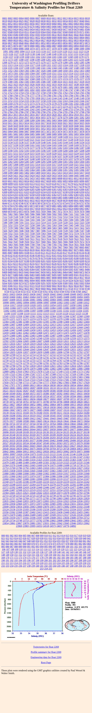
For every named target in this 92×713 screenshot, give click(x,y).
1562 (87, 76)
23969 (19, 526)
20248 (12, 437)
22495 (86, 487)
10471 (46, 297)
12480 (12, 335)
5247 (26, 159)
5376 (87, 167)
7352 (81, 225)
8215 (26, 264)
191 (7, 560)
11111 (33, 313)
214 (16, 563)
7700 (32, 244)
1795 (32, 98)
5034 (43, 126)
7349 (76, 225)
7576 (81, 233)
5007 (76, 120)
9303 (81, 283)
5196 (43, 150)
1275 (37, 62)
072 (42, 544)
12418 (80, 324)
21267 (12, 457)
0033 (59, 21)
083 (84, 544)
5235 (48, 156)
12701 (73, 352)
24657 (59, 526)
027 (29, 538)
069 (29, 544)
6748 (32, 203)
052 (46, 541)
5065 (15, 131)
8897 (48, 277)
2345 (48, 109)
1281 (70, 62)
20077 (73, 429)
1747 (70, 90)
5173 (10, 148)
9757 (28, 291)
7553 (15, 233)
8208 (76, 261)
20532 (19, 443)
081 (76, 544)
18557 (53, 396)
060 (80, 541)
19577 (12, 421)
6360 (43, 195)
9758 (34, 291)
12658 (33, 352)
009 (42, 535)
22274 (46, 484)
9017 (81, 277)
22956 (6, 504)
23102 (80, 506)
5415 (70, 173)
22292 (73, 484)
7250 (87, 222)
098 (59, 546)
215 (20, 563)
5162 (37, 145)
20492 (66, 440)
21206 (79, 454)
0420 (81, 26)
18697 (59, 399)
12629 (12, 346)
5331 (43, 167)
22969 (19, 504)
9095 (37, 280)
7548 (87, 230)
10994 (26, 302)
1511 (54, 73)
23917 (39, 523)
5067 (26, 131)
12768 (66, 360)
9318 (37, 286)
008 (37, 535)
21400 (26, 460)
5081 (10, 134)
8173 (15, 258)
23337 (80, 509)
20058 (53, 429)
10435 (26, 294)
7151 (54, 217)
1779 (43, 95)
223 (54, 563)
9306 (10, 286)
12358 (19, 316)
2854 (70, 115)
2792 (54, 112)
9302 (76, 283)
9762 (51, 291)
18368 (26, 393)
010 (46, 535)
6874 (37, 206)
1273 (26, 62)
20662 (26, 448)
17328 (73, 374)
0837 (10, 43)
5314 (37, 164)
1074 (32, 48)
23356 (6, 512)
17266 (26, 374)
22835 (6, 501)
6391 (81, 195)
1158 (16, 57)
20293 (53, 437)
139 (54, 552)
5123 (43, 139)
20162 (26, 435)
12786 (80, 363)
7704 (37, 244)
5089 (54, 134)
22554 (59, 490)
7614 (48, 239)
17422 (46, 377)
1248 (86, 59)
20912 (26, 451)
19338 (46, 415)
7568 (59, 233)
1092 (11, 51)
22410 (26, 487)
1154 (81, 54)
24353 (39, 526)
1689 (21, 90)
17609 (80, 379)
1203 (59, 59)
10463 (26, 297)
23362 (12, 512)
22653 (46, 493)
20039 (12, 429)
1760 (54, 93)
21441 (59, 460)
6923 (65, 208)
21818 (66, 468)
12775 (12, 363)
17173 (80, 371)
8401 (81, 269)
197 (33, 560)
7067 (54, 211)
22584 (6, 493)
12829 (19, 368)
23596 (33, 517)
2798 (81, 112)
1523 (32, 76)
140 (59, 552)
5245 (15, 159)
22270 (39, 484)
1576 (76, 79)
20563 (59, 443)
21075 (33, 454)
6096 (81, 181)
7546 (76, 230)
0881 (37, 46)
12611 (66, 341)
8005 (81, 247)
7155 (76, 217)
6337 (59, 192)
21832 (86, 468)
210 (89, 560)
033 (54, 538)
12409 (26, 324)
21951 (6, 476)
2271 (48, 106)
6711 (10, 203)
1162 (38, 57)
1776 (26, 95)
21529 (73, 462)
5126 (59, 139)
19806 (59, 424)
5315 (43, 164)
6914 (15, 208)
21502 (53, 462)
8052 (48, 250)
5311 (32, 164)
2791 (48, 112)
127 (3, 552)
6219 (87, 184)
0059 (48, 24)
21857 (46, 471)
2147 (70, 98)
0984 (15, 48)
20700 (46, 448)
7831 (76, 244)
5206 (70, 150)
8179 (43, 258)
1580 (10, 81)
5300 (59, 162)
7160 (15, 219)
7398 (43, 228)
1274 (32, 62)
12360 (26, 316)
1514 (70, 73)
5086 (37, 134)
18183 (86, 388)
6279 (87, 186)
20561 (53, 443)
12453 (53, 330)
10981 (33, 299)
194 (20, 560)
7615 (54, 239)
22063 (12, 479)
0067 (4, 26)
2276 (76, 106)
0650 (26, 37)
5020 (59, 123)
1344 (54, 68)
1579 (4, 81)
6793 (4, 206)
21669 (39, 465)
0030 (43, 21)
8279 (26, 266)
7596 (48, 236)
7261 (43, 225)
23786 (46, 520)
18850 (26, 404)
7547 (81, 230)
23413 (39, 512)
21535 (80, 462)
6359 (37, 195)
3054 (37, 117)
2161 (54, 101)
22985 (53, 504)
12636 (59, 346)
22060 (6, 479)
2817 (37, 115)
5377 (4, 170)
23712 (86, 517)
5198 (54, 150)
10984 (53, 299)
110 (21, 549)
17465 (80, 377)
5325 (10, 167)
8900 (65, 277)
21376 (6, 460)
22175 (12, 482)
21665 (33, 465)
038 (76, 538)
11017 (13, 305)
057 (67, 541)
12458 (86, 330)
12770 (80, 360)
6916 (26, 208)
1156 (5, 57)
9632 (70, 286)
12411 (39, 324)
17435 (66, 377)
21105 (40, 454)
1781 (54, 95)
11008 (80, 302)
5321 (76, 164)
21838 (12, 471)
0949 (81, 46)
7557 (26, 233)
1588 (54, 81)
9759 (40, 291)
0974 (4, 48)
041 (89, 538)
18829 (19, 404)
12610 (59, 341)
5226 (87, 153)
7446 (21, 230)
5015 (32, 123)
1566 (21, 79)
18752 (12, 402)
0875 (10, 46)
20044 (32, 429)
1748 (76, 90)
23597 (39, 517)
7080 (87, 211)
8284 (37, 266)
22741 (59, 495)
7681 (4, 244)
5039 (70, 126)
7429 (10, 230)
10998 (53, 302)
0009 (43, 18)
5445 (76, 175)
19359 (73, 415)
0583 (10, 35)
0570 (76, 32)
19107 (59, 410)
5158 (15, 145)
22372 (6, 487)
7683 (10, 244)
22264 (33, 484)
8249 (81, 264)
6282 (15, 189)
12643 (19, 349)
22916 (59, 501)
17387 (26, 377)
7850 (15, 247)
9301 (70, 283)
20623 (66, 446)
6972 (15, 211)
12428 (39, 327)
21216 (86, 454)
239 (33, 566)
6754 (65, 203)
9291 (43, 283)
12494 (66, 335)
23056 (26, 506)
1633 (54, 84)
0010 (48, 18)
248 (72, 566)
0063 (70, 24)
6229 (48, 186)
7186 (81, 219)
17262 (19, 374)
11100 (53, 311)
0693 (76, 37)
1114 (32, 51)
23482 (19, 515)
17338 (80, 374)
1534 (59, 76)
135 (37, 552)
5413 (59, 173)
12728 (86, 355)
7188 (4, 222)
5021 (65, 123)
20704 (53, 448)
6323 (26, 192)
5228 (10, 156)
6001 (43, 178)
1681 (65, 87)
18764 (33, 402)
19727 (26, 424)
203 (59, 560)
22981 (46, 504)
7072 (59, 211)
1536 (70, 76)
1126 (10, 54)
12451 (39, 330)
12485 (46, 335)
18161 (73, 388)
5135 (15, 142)
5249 (37, 159)
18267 (26, 391)
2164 (70, 101)
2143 (48, 98)
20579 (80, 443)
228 (76, 563)
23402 (33, 512)
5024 (76, 123)
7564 (48, 233)
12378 (53, 319)
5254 (59, 159)
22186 (26, 482)
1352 (10, 70)
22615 (19, 493)
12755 (33, 360)
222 (50, 563)
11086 (66, 308)
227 (71, 563)
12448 (19, 330)
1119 (59, 51)
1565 (15, 79)
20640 (6, 448)
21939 (80, 473)
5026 (87, 123)
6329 (37, 192)
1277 (48, 62)
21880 (6, 473)
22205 (39, 482)
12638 (73, 346)
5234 (43, 156)
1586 (43, 81)
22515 (26, 490)
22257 (26, 484)
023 (12, 538)
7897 (32, 247)
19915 (26, 426)
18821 (86, 402)
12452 (46, 330)
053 (50, 541)
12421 (12, 327)
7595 (43, 236)
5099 (10, 137)
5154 (81, 142)
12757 (39, 360)
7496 (43, 230)
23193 (39, 509)
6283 (21, 189)
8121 (43, 253)
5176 (26, 148)
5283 (15, 162)
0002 (10, 18)
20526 (86, 440)
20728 (66, 448)
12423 (19, 327)
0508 (10, 32)
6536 (76, 197)
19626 (59, 421)
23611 (59, 517)
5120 (26, 139)
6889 (4, 208)
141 (63, 552)
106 (4, 549)
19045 (59, 407)
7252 (10, 225)
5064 (10, 131)
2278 (87, 106)
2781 (81, 109)
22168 (6, 482)
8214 (21, 264)
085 (3, 546)
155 (33, 555)
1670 (15, 87)
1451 (70, 70)
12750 (6, 360)
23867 (19, 523)
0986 (21, 48)
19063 (80, 407)
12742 (53, 357)
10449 (73, 294)
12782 (53, 363)
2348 (65, 109)
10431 (6, 294)
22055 (86, 476)
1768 (10, 95)
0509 (15, 32)
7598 (59, 236)
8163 (65, 255)
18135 (66, 388)
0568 (65, 32)
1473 (10, 73)
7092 (54, 214)
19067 (12, 410)
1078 (54, 48)
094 (42, 546)
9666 (54, 288)
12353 (12, 316)
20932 (53, 451)
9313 (26, 286)
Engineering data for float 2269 (46, 657)
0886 (48, 46)
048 (29, 541)
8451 (48, 272)
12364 (53, 316)
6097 (87, 181)
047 (24, 541)
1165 (54, 57)
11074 (26, 308)
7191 (21, 222)
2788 (32, 112)
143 (72, 552)
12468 (39, 333)
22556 (73, 490)
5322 (81, 164)
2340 (21, 109)
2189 (10, 106)
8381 (15, 269)
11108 (20, 313)
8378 (4, 269)
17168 (73, 371)
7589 (26, 236)
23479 (12, 515)
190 (3, 560)
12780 (39, 363)
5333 (54, 167)
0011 (54, 18)
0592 (32, 35)
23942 (59, 523)
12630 (19, 346)
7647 (15, 242)
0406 (54, 26)
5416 (76, 173)
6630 (21, 200)
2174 (37, 104)
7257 (26, 225)
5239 (70, 156)
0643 (81, 35)
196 (29, 560)
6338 (65, 192)
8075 (76, 250)
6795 (15, 206)
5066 (21, 131)
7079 (81, 211)
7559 (37, 233)
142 (67, 552)
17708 (19, 382)
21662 (26, 465)
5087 (43, 134)
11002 (60, 302)
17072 (33, 371)
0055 (26, 24)
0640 (65, 35)
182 (59, 557)
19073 (26, 410)
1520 (15, 76)
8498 (65, 275)
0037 (76, 21)
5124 (48, 139)
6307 (87, 189)
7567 (54, 233)
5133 (4, 142)
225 (63, 563)
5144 (65, 142)
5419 (4, 175)
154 (29, 555)
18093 (26, 388)
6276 (70, 186)
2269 (37, 106)
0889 (65, 46)
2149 (81, 98)
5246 (21, 159)
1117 (48, 51)
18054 (73, 385)
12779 (33, 363)
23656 (66, 517)
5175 (21, 148)
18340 (6, 393)
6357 (26, 195)
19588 (19, 421)
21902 (46, 473)
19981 (59, 426)
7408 (65, 228)
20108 (19, 432)
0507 (4, 32)
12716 (39, 355)
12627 (86, 344)
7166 (37, 219)
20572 (66, 443)
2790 (43, 112)
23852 (86, 520)
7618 (59, 239)
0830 (59, 40)
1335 (10, 68)
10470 (39, 297)
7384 (26, 228)
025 (20, 538)
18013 (33, 385)
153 (24, 555)
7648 (21, 242)
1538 (81, 76)
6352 (87, 192)
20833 (86, 448)
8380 (10, 269)
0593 (37, 35)
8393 (59, 269)
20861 (12, 451)
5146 (76, 142)
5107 (54, 137)
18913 (73, 404)
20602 (26, 446)
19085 (39, 410)
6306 (81, 189)
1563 (4, 79)
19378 (86, 415)
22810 (73, 498)
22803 (59, 498)
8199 (32, 261)
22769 (26, 498)
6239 (54, 186)
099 (63, 546)
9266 (15, 283)
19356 (66, 415)
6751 (48, 203)
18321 (73, 391)
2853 (65, 115)
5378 (10, 170)
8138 (87, 253)
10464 (33, 297)
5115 (4, 139)
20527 (6, 443)
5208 (81, 150)
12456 (73, 330)
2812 (10, 115)
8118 (37, 253)
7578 (87, 233)
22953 (86, 501)
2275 (70, 106)
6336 (54, 192)
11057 (66, 305)
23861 (12, 523)
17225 (12, 374)
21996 (59, 476)
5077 (76, 131)
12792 (26, 366)
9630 (59, 286)
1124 (86, 51)
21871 (66, 471)
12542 (19, 338)
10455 (80, 294)
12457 (80, 330)
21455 (66, 460)
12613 (80, 341)
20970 (73, 451)
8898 (54, 277)
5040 (76, 126)
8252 (87, 264)
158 (46, 555)
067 (20, 544)
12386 (19, 322)
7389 (32, 228)
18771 (39, 402)
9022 (4, 280)
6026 (37, 181)
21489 (26, 462)
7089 (43, 214)
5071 (43, 131)
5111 (71, 137)
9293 (48, 283)
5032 (32, 126)
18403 (66, 393)
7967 (59, 247)
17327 (66, 374)
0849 (32, 43)
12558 (66, 338)
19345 (53, 415)
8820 (26, 277)
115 (41, 549)
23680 (73, 517)
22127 (66, 479)
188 (84, 557)
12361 (33, 316)
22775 (39, 498)
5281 (4, 162)
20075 (66, 429)
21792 (26, 468)
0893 (70, 46)
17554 (59, 379)
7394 (37, 228)
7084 (21, 214)
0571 (81, 32)
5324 (4, 167)
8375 (87, 266)
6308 (4, 192)
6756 (76, 203)
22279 (59, 484)
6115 (37, 184)
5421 (15, 175)
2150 (87, 98)
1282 (76, 62)
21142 (66, 454)
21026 (19, 454)
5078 (81, 131)
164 (72, 555)
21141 (59, 454)
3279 (65, 117)
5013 (21, 123)
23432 (53, 512)
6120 (54, 184)
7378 (10, 228)
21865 (59, 471)
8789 (10, 277)
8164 (70, 255)
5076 (70, 131)
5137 (26, 142)
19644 (73, 421)
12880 (39, 368)
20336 (80, 437)
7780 (48, 244)
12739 (39, 357)
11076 (33, 308)
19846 (80, 424)
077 (63, 544)
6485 (59, 197)
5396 (81, 170)
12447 (12, 330)
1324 (65, 65)
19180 (39, 413)
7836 (81, 244)
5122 (37, 139)
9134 (65, 280)
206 (72, 560)
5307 (10, 164)
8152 (48, 255)
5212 (15, 153)
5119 (21, 139)
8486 (43, 275)
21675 (53, 465)
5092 (70, 134)
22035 (73, 476)
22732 (46, 495)
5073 (54, 131)
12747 (73, 357)
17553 (53, 379)
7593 (32, 236)
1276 (43, 62)
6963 (81, 208)
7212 (32, 222)
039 (80, 538)
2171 (21, 104)
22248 (12, 484)
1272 (21, 62)
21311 (66, 457)
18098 (39, 388)
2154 (21, 101)
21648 (19, 465)
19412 (33, 418)
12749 (86, 357)
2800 (4, 115)
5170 (81, 145)
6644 (4, 203)
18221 (6, 391)
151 (16, 555)
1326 (70, 65)
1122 (75, 51)
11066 (13, 308)
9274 (21, 283)
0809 (10, 40)
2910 (76, 115)
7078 (76, 211)
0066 (87, 24)
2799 (87, 112)
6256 (59, 186)
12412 (46, 324)
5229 (15, 156)
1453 (81, 70)
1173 (10, 59)
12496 (73, 335)
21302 (59, 457)
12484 (39, 335)
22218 (59, 482)
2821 (59, 115)
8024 (21, 250)
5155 (87, 142)
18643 (19, 399)
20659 (19, 448)
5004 (59, 120)
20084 (80, 429)
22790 (53, 498)
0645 (4, 37)
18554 (46, 396)
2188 (4, 106)
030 (42, 538)
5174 (15, 148)
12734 (26, 357)
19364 (80, 415)
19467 (66, 418)
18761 (26, 402)
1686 (4, 90)
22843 (12, 501)
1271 (15, 62)
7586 (15, 236)
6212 (76, 184)
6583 (4, 200)
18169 (80, 388)
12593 (12, 341)
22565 (80, 490)
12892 (12, 371)
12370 (6, 319)
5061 (81, 128)
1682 (70, 87)
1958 (37, 98)
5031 (26, 126)
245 (59, 566)
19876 (12, 426)
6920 (48, 208)
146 (84, 552)
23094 (73, 506)
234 (12, 566)
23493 (39, 515)
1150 (59, 54)
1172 (5, 59)
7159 (10, 219)
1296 (87, 62)
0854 (54, 43)
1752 (10, 93)
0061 (59, 24)
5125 (54, 139)
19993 (66, 426)
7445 (15, 230)
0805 (87, 37)
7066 (48, 211)
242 (46, 566)
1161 (32, 57)
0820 (15, 40)
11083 (46, 308)
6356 (21, 195)
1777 (32, 95)
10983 (46, 299)
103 (80, 546)
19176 (33, 413)
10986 (66, 299)
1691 (26, 90)
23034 (80, 504)
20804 (73, 448)
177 (37, 557)
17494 (19, 379)
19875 (6, 426)
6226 (32, 186)
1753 (15, 93)
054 (54, 541)
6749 (37, 203)
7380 (15, 228)
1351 (4, 70)
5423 (26, 175)
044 (12, 541)
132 (24, 552)
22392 (12, 487)
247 (67, 566)
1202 (53, 59)
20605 (39, 446)
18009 (26, 385)
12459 (6, 333)
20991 (6, 454)
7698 (21, 244)
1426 (43, 70)
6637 (54, 200)
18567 (59, 396)
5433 (54, 175)
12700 (66, 352)
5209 (87, 150)
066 (16, 544)
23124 (6, 509)
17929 (86, 382)
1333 (87, 65)
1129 (27, 54)
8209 (81, 261)
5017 (43, 123)
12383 (86, 319)
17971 (12, 385)
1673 (32, 87)
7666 (65, 242)
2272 (54, 106)
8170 (4, 258)
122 (71, 549)
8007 (87, 247)
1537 (76, 76)
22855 (26, 501)
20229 (80, 435)
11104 (79, 311)
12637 (66, 346)
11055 (59, 305)
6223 (15, 186)
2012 (43, 98)
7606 (10, 239)
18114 (59, 388)
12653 (86, 349)
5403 (32, 173)
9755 (23, 291)
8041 (37, 250)
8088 (15, 253)
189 (89, 557)
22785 (46, 498)
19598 (26, 421)
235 (16, 566)
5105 (43, 137)
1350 (87, 68)
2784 (10, 112)
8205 (59, 261)
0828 (48, 40)
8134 (81, 253)
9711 (65, 288)
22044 (80, 476)
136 (42, 552)
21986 (53, 476)
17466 (86, 377)
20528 (12, 443)
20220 (66, 435)
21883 (12, 473)
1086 (65, 48)
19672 (80, 421)
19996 (73, 426)
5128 (70, 139)
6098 (4, 184)
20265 (19, 437)
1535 (65, 76)
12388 (26, 322)
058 (72, 541)
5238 (65, 156)
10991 (12, 302)
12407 (12, 324)
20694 (39, 448)
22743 (66, 495)
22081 (33, 479)
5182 (59, 148)
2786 (21, 112)
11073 (19, 308)
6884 (70, 206)
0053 (15, 24)
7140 (32, 217)
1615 (65, 81)
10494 (80, 297)
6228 (43, 186)
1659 (81, 84)
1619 (87, 81)
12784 (66, 363)
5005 (65, 120)
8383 (26, 269)
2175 (43, 104)
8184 (65, 258)
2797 (76, 112)
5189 (4, 150)
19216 (66, 413)
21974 (33, 476)
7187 (87, 219)
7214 (43, 222)
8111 (32, 253)
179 (46, 557)
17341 (86, 374)
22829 (86, 498)
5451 (21, 178)
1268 (4, 62)
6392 (87, 195)
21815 (59, 468)
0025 (21, 21)
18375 (39, 393)
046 (20, 541)
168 (89, 555)
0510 (21, 32)
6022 (15, 181)
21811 (53, 468)
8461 (59, 272)
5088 (48, 134)
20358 (19, 440)
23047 (86, 504)
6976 (26, 211)
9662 (48, 288)
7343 (65, 225)
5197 (48, 150)
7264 (59, 225)
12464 (33, 333)
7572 (70, 233)
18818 (73, 402)
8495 (54, 275)
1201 (48, 59)
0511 (26, 32)
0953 (87, 46)
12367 (73, 316)
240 (37, 566)
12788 (6, 366)
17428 (53, 377)
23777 (33, 520)
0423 (10, 29)
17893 (66, 382)
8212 (10, 264)
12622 (53, 344)
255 (50, 568)
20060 (59, 429)
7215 (48, 222)
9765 (67, 291)
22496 (6, 490)
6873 (32, 206)
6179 (70, 184)
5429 (48, 175)
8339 (59, 266)
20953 (59, 451)
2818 (43, 115)
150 (12, 555)
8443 (26, 272)
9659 (37, 288)
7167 (43, 219)
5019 (54, 123)
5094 (81, 134)
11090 (79, 308)
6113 (32, 184)
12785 (73, 363)
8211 (4, 264)
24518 (46, 526)
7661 (48, 242)
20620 (59, 446)
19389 (6, 418)
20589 (6, 446)
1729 (59, 90)
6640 (70, 200)
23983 (26, 526)
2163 (65, 101)
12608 (46, 341)
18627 (6, 399)
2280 (10, 109)
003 (16, 535)
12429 (46, 327)
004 (20, 535)
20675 (33, 448)
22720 (12, 495)
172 (16, 557)
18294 (39, 391)
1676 (43, 87)
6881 (54, 206)
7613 (43, 239)
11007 (73, 302)
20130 (46, 432)
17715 (26, 382)
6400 (26, 197)
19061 (73, 407)
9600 (48, 286)
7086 (32, 214)
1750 (87, 90)
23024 (66, 504)
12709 (12, 355)
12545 (33, 338)
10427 (85, 291)
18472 (19, 396)
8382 (21, 269)
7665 (59, 242)
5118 (15, 139)
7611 (32, 239)
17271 (39, 374)
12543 (26, 338)
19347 (59, 415)
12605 (26, 341)
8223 (48, 264)
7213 (37, 222)
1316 (26, 65)
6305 (76, 189)
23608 (53, 517)
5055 (54, 128)
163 (67, 555)
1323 (59, 65)
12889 (6, 371)
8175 (26, 258)
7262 (48, 225)
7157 (87, 217)
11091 (86, 308)
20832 (80, 448)
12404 (86, 322)
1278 (54, 62)
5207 (76, 150)
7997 (76, 247)
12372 (19, 319)
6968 (4, 211)
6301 (54, 189)
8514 (4, 277)
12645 (33, 349)
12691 (53, 352)
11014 (6, 305)
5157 (10, 145)
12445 (86, 327)
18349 (12, 393)
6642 (81, 200)
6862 (21, 206)
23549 (86, 515)
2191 (21, 106)
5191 (15, 150)
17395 (33, 377)
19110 (66, 410)
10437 (39, 294)
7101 (70, 214)
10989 (86, 299)
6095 (76, 181)
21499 (39, 462)
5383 (26, 170)
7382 (21, 228)
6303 (65, 189)
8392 (54, 269)
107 (8, 549)
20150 (19, 435)
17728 (33, 382)
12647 (46, 349)
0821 (21, 40)
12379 (59, 319)
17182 (86, 371)
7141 (37, 217)
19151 (19, 413)
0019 (4, 21)
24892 (73, 526)
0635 (59, 35)
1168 (70, 57)
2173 (32, 104)
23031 (73, 504)
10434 (19, 294)
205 (67, 560)
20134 (59, 432)
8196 (15, 261)
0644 (87, 35)
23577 (19, 517)
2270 (43, 106)
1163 (43, 57)
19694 (86, 421)
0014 (70, 18)
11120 (65, 313)
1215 (75, 59)
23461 (86, 512)
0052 (10, 24)
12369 (86, 316)
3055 (43, 117)
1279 (59, 62)
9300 (65, 283)
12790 (12, 366)
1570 (43, 79)
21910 (59, 473)
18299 (46, 391)
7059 (43, 211)
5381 (21, 170)
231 (89, 563)
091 (29, 546)
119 (58, 549)
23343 (86, 509)
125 (84, 549)
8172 (10, 258)
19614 (46, 421)
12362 (39, 316)
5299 (54, 162)
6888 (87, 206)
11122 (72, 313)
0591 (26, 35)
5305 (87, 162)
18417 (73, 393)
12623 (59, 344)
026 (24, 538)
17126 (46, 371)
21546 (86, 462)
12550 (46, 338)
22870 (33, 501)
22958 (12, 504)
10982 (39, 299)
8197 (21, 261)
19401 (19, 418)
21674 (46, 465)
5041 (81, 126)
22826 (80, 498)
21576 (12, 465)
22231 (73, 482)
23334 (73, 509)
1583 (26, 81)
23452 (73, 512)
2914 (10, 117)
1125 (5, 54)
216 (24, 563)
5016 (37, 123)
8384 (32, 269)
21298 (53, 457)
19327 (39, 415)
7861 (26, 247)
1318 (37, 65)
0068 (10, 26)
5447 (87, 175)
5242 (87, 156)
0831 (65, 40)
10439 (46, 294)
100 (67, 546)
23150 (19, 509)
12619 (33, 344)
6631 (26, 200)
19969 (39, 426)
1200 (42, 59)
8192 (87, 258)
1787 (87, 95)
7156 (81, 217)
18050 (66, 385)
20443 (46, 440)
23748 (19, 520)
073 (46, 544)
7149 (43, 217)
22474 (66, 487)
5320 (70, 164)
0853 (48, 43)
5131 (81, 139)
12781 (46, 363)
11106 (7, 313)
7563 (43, 233)
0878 (26, 46)
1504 (32, 73)
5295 (43, 162)
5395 (76, 170)
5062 (87, 128)
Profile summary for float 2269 (46, 652)
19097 (53, 410)
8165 (76, 255)
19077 (33, 410)
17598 (73, 379)
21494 (33, 462)
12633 (39, 346)
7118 (10, 217)
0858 (76, 43)
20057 (46, 429)
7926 (43, 247)
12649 (59, 349)
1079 (59, 48)
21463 (73, 460)
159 (50, 555)
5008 (81, 120)
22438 (33, 487)
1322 (54, 65)
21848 (39, 471)
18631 (12, 399)
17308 (53, 374)
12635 (53, 346)
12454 (59, 330)
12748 (80, 357)
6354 (10, 195)
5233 (37, 156)
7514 (48, 230)
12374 (33, 319)
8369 (70, 266)
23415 (46, 512)
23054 (19, 506)
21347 (80, 457)
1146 (38, 54)
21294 (46, 457)
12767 (59, 360)
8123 (48, 253)
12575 (86, 338)
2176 (48, 104)
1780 (48, 95)
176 (33, 557)
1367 (37, 70)
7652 (32, 242)
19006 (26, 407)
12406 (6, 324)
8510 (81, 275)
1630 (37, 84)
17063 (26, 371)
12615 (6, 344)
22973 (39, 504)
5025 (81, 123)
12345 (6, 316)
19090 (46, 410)
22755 (6, 498)
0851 (37, 43)
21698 (66, 465)
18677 (46, 399)
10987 (73, 299)
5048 (21, 128)
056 (63, 541)
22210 (46, 482)
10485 (59, 297)
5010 (4, 123)
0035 (70, 21)
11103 (72, 311)
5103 (32, 137)
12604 (19, 341)
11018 (19, 305)
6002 (48, 178)
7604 (87, 236)
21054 (26, 454)
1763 (70, 93)
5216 (37, 153)
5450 (15, 178)
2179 (59, 104)
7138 (21, 217)
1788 (4, 98)
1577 (81, 79)
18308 (59, 391)
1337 (21, 68)
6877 (43, 206)
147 (89, 552)
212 (7, 563)
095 (46, 546)
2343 (37, 109)
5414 (65, 173)
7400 (48, 228)
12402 (80, 322)
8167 (87, 255)
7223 (81, 222)
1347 (70, 68)
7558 (32, 233)
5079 (87, 131)
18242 (19, 391)
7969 (65, 247)
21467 (80, 460)
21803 (33, 468)
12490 (59, 335)
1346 (65, 68)
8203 (48, 261)
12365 (59, 316)
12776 (19, 363)
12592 (6, 341)
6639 (65, 200)
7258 (32, 225)
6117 (43, 184)
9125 (59, 280)
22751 (80, 495)
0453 (26, 29)
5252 (54, 159)
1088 (76, 48)
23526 (73, 515)
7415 (76, 228)
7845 (4, 247)
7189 (10, 222)
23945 (66, 523)
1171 (86, 57)
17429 (59, 377)
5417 (81, 173)
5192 (21, 150)
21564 (6, 465)
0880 (32, 46)
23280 (53, 509)
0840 (21, 43)
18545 (39, 396)
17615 (86, 379)
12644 (26, 349)
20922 (39, 451)
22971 (26, 504)
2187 (87, 104)
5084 (26, 134)
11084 (53, 308)
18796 (59, 402)
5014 (26, 123)
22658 (53, 493)
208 (80, 560)
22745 (73, 495)
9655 (26, 288)
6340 (76, 192)
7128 (15, 217)
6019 (87, 178)
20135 (66, 432)
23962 (86, 523)
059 (76, 541)
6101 (15, 184)
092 (33, 546)
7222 (76, 222)
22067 (19, 479)
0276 (32, 26)
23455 (80, 512)
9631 (65, 286)
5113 (81, 137)
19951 (33, 426)
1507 (37, 73)
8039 (32, 250)
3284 (4, 120)
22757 (12, 498)
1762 (65, 93)
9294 (54, 283)
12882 (53, 368)
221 (46, 563)
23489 (33, 515)
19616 (53, 421)
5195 (37, 150)
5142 (54, 142)
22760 (19, 498)
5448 (4, 178)
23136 (12, 509)
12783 (59, 363)
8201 (43, 261)
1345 (59, 68)
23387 (26, 512)
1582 (21, 81)
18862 (46, 404)
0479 (76, 29)
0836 (4, 43)
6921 (54, 208)
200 (46, 560)
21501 (46, 462)
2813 (15, 115)
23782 (39, 520)
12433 (66, 327)
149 (7, 555)
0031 (48, 21)
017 (76, 535)
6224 (21, 186)
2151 (4, 101)
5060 (76, 128)
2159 (48, 101)
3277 (54, 117)
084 (89, 544)
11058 (72, 305)
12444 (80, 327)
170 (7, 557)
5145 (70, 142)
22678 (66, 493)
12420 (6, 327)
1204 (64, 59)
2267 (26, 106)
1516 (81, 73)
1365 (26, 70)
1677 (48, 87)
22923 (66, 501)
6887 (81, 206)
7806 (65, 244)
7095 (59, 214)
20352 (6, 440)
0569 (70, 32)
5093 (76, 134)
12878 (26, 368)
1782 (59, 95)
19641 (66, 421)
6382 (70, 195)
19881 (19, 426)
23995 (33, 526)
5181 (54, 148)
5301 (65, 162)
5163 (43, 145)
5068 (32, 131)
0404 (43, 26)
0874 (4, 46)
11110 (27, 313)
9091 (21, 280)
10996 (39, 302)
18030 (53, 385)
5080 (4, 134)
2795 (65, 112)
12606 (33, 341)
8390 (43, 269)
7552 (10, 233)
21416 (33, 460)
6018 (81, 178)
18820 (80, 402)
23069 (39, 506)
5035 (48, 126)
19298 (12, 415)
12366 (66, 316)
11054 (53, 305)
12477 (80, 333)
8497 (59, 275)
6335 (48, 192)
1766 (87, 93)
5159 (21, 145)
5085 (32, 134)
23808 (59, 520)
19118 (73, 410)
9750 (6, 291)
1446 (48, 70)
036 (67, 538)
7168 (48, 219)
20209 (59, 435)
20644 (12, 448)
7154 (70, 217)
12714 (32, 355)
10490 (73, 297)
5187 (81, 148)
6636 (48, 200)
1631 (43, 84)
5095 (87, 134)
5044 (87, 126)
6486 (65, 197)
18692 (53, 399)
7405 (59, 228)
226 (67, 563)
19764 (53, 424)
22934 (73, 501)
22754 (86, 495)
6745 (15, 203)
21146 (73, 454)
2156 (32, 101)
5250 (43, 159)
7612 (37, 239)
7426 (4, 230)
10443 (59, 294)
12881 (46, 368)
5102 (26, 137)
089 (20, 546)
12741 (46, 357)
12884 (66, 368)
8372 (76, 266)
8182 (54, 258)
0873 (87, 43)
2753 (70, 109)
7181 (54, 219)
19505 (73, 418)
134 (33, 552)
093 (37, 546)
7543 (70, 230)
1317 (32, 65)
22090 (39, 479)
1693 (37, 90)
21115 (46, 454)
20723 (59, 448)
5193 (26, 150)
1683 (76, 87)
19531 (86, 418)
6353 (4, 195)
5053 (48, 128)
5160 (26, 145)
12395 (46, 322)
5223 (70, 153)
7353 (87, 225)
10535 (19, 299)
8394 (65, 269)
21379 (12, 460)
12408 (19, 324)
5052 (43, 128)
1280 (65, 62)
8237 (65, 264)
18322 (80, 391)
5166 (59, 145)
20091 (86, 429)
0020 (10, 21)
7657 (37, 242)
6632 (32, 200)
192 (12, 560)
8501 (76, 275)
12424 (26, 327)
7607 (15, 239)
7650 (26, 242)
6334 (43, 192)
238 (29, 566)
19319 (33, 415)
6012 (76, 178)
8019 (15, 250)
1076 (43, 48)
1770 (21, 95)
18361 (19, 393)
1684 (81, 87)
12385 (12, 322)
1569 (37, 79)
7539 (65, 230)
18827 (12, 404)
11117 (52, 313)
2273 (59, 106)
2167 (87, 101)
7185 (76, 219)
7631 (81, 239)
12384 (6, 322)
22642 (39, 493)
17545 (46, 379)
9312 (21, 286)
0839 (15, 43)
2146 (65, 98)
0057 (37, 24)
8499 (70, 275)
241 (42, 566)
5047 (15, 128)
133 (29, 552)
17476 (12, 379)
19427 (39, 418)
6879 (48, 206)
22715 (6, 495)
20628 (80, 446)
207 (76, 560)
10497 (6, 299)
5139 (37, 142)
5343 (70, 167)
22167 (86, 479)
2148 (76, 98)
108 (12, 549)
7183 (65, 219)
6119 (48, 184)
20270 (26, 437)
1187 (15, 59)
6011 (70, 178)
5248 (32, 159)
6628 (10, 200)
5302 (70, 162)
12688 (46, 352)
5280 (87, 159)
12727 (80, 355)
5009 (87, 120)
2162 (59, 101)
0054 (21, 24)
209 (84, 560)
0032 (54, 21)
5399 (10, 173)
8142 (10, 255)
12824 (73, 366)
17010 (19, 371)
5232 (32, 156)
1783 (65, 95)
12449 (26, 330)
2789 (37, 112)
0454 (32, 29)
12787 (86, 363)
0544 (32, 32)
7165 (32, 219)
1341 (43, 68)
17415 (39, 377)
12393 (39, 322)
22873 (39, 501)
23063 (33, 506)
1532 (54, 76)
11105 (86, 311)
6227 (37, 186)
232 (3, 566)
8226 (54, 264)
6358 (32, 195)
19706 (6, 424)
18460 (6, 396)
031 (46, 538)
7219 (59, 222)
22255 (19, 484)
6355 (15, 195)
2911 (81, 115)
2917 (26, 117)
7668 (70, 242)
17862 (59, 382)
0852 (43, 43)
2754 (76, 109)
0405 (48, 26)
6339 (70, 192)
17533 (33, 379)
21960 (12, 476)
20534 (26, 443)
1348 (76, 68)
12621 (46, 344)
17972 (19, 385)
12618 (26, 344)
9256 (76, 280)
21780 (19, 468)
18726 (80, 399)
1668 (4, 87)
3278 (59, 117)
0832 (70, 40)
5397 (87, 170)
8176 (32, 258)
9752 (12, 291)
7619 (65, 239)
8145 (26, 255)
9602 (54, 286)
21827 (80, 468)
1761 (59, 93)
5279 (81, 159)
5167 (65, 145)
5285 (26, 162)
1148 (48, 54)
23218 (46, 509)
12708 (6, 355)
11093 (13, 311)
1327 (76, 65)
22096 (53, 479)
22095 (46, 479)
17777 (46, 382)
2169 (10, 104)
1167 (65, 57)
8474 (87, 272)
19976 (53, 426)
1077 (48, 48)
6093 (65, 181)
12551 (53, 338)
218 (33, 563)
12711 (19, 355)
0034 (65, 21)
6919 (43, 208)
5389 (54, 170)
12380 (66, 319)
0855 (59, 43)
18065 (86, 385)
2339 (15, 109)
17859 (53, 382)
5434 (59, 175)
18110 (53, 388)
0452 (21, 29)
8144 (21, 255)
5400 (15, 173)
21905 (53, 473)
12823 (66, 366)
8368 (65, 266)
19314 (26, 415)
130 (16, 552)
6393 (4, 197)
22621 (26, 493)
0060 (54, 24)
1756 (32, 93)
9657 (32, 288)
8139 (4, 255)
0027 (26, 21)
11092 (6, 311)
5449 (10, 178)
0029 (37, 21)
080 (72, 544)
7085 (26, 214)
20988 (86, 451)
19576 (6, 421)
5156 (4, 145)
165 (76, 555)
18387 (53, 393)
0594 (43, 35)
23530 (80, 515)
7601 (76, 236)
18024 (46, 385)
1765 (81, 93)
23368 (19, 512)
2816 (32, 115)
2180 (65, 104)
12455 (66, 330)
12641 (6, 349)
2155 (26, 101)
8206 (65, 261)
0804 (81, 37)
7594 (37, 236)
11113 (46, 313)
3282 (81, 117)
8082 (87, 250)
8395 (70, 269)
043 (7, 541)
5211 (10, 153)
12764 (53, 360)
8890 (37, 277)
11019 (26, 305)
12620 (39, 344)
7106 (81, 214)
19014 (33, 407)
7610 (26, 239)
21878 (80, 471)
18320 (66, 391)
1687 (10, 90)
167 (84, 555)
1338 (26, 68)
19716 (12, 424)
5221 (59, 153)
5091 (65, 134)
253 (42, 568)
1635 (65, 84)
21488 (19, 462)
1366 (32, 70)
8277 (21, 266)
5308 (15, 164)
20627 (73, 446)
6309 (10, 192)
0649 (21, 37)
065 (12, 544)
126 (88, 549)
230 (84, 563)
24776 (66, 526)
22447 (53, 487)
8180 (48, 258)
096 (50, 546)
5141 (48, 142)
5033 (37, 126)
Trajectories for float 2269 (46, 647)
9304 (87, 283)
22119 (59, 479)
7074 (65, 211)
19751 (46, 424)
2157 (37, 101)
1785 (76, 95)
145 (80, 552)
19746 (39, 424)
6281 (10, 189)
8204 (54, 261)
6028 (48, 181)
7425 (87, 228)
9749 (87, 288)
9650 (15, 288)
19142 (12, 413)
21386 (19, 460)
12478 (86, 333)
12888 (86, 368)
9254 (70, 280)
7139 (26, 217)
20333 (73, 437)
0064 (76, 24)
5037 (59, 126)
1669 (10, 87)
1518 (4, 76)
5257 (70, 159)
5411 (48, 173)
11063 (86, 305)
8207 (70, 261)
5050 (32, 128)
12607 (39, 341)
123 (75, 549)
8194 (10, 261)
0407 (59, 26)
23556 (6, 517)
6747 (26, 203)
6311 (21, 192)
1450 (65, 70)
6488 (70, 197)
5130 (76, 139)
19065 (86, 407)
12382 (80, 319)
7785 (54, 244)
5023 (70, 123)
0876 (15, 46)
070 (33, 544)
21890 (26, 473)
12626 (80, 344)
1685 (87, 87)
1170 (81, 57)
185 (72, 557)
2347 (59, 109)
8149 (37, 255)
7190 (15, 222)
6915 (21, 208)
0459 (59, 29)
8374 (81, 266)
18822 (6, 404)
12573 (80, 338)
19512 (80, 418)
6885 (76, 206)
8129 (70, 253)
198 (37, 560)
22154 (80, 479)
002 (12, 535)
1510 (48, 73)
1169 (75, 57)
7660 (43, 242)
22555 (66, 490)
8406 (87, 269)
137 (46, 552)
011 (50, 535)
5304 (81, 162)
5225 (81, 153)
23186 (33, 509)
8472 (81, 272)
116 (46, 549)
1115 (38, 51)
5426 (43, 175)
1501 (15, 73)
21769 (12, 468)
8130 (76, 253)
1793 (26, 98)
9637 (81, 286)
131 (20, 552)
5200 (65, 150)
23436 (59, 512)
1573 (59, 79)
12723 (59, 355)
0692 (70, 37)
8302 (48, 266)
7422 (81, 228)
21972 (26, 476)
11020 (33, 305)
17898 (73, 382)
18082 (19, 388)
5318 (59, 164)
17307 (46, 374)
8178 (37, 258)
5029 (15, 126)
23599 (46, 517)
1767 (4, 95)
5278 (76, 159)
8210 (87, 261)
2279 (4, 109)
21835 (6, 471)
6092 (59, 181)
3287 (21, 120)
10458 (6, 297)
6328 (32, 192)
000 (3, 535)
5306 (4, 164)
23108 (86, 506)
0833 (76, 40)
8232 (59, 264)
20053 (39, 429)
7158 (4, 219)
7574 (76, 233)
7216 (54, 222)
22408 (19, 487)
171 (12, 557)
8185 (70, 258)
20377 (33, 440)
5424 (32, 175)
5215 (32, 153)
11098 (40, 311)
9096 (43, 280)
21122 (53, 454)
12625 (73, 344)
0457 (48, 29)
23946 (73, 523)
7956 (54, 247)
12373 (26, 319)
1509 (43, 73)
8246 (76, 264)
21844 (26, 471)
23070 (46, 506)
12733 (19, 357)
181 (54, 557)
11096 (26, 311)
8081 (81, 250)
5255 (65, 159)
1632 (48, 84)
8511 (87, 275)
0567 (59, 32)
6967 (87, 208)
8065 (59, 250)
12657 (26, 352)
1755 (26, 93)
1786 (81, 95)
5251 (48, 159)
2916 (21, 117)
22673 (59, 493)
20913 (33, 451)
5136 (21, 142)
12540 (6, 338)
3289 (32, 120)
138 (50, 552)
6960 (76, 208)
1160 (27, 57)
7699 (26, 244)
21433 (46, 460)
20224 (73, 435)
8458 (54, 272)
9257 (81, 280)
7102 (76, 214)
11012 (86, 302)
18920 (80, 404)
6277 (76, 186)
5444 (70, 175)
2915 (15, 117)
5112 (76, 137)
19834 (66, 424)
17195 (6, 374)
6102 (21, 184)
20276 (39, 437)
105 (89, 546)
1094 (22, 51)
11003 (66, 302)
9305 (4, 286)
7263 (54, 225)
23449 (66, 512)
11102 (66, 311)
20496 (73, 440)
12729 (6, 357)
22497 (12, 490)
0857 (70, 43)
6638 (59, 200)
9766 (73, 291)
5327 (21, 167)
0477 (65, 29)
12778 (26, 363)
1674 (37, 87)
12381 (73, 319)
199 (42, 560)
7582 (4, 236)
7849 (10, 247)
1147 (43, 54)
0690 (59, 37)
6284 (26, 189)
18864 (53, 404)
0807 (4, 40)
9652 (21, 288)
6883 (65, 206)
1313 (10, 65)
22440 (39, 487)
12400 (66, 322)
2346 (54, 109)
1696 (54, 90)
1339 (32, 68)
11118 (59, 313)
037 (72, 538)
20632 (86, 446)
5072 (48, 131)
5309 (21, 164)
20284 (46, 437)
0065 (81, 24)
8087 (10, 253)
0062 (65, 24)
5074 (59, 131)
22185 (19, 482)
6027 (43, 181)
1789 (10, 98)
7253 (15, 225)
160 (54, 555)
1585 (37, 81)
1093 (16, 51)
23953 (80, 523)
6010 (65, 178)
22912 (53, 501)
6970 (10, 211)
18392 (59, 393)
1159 (21, 57)
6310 (15, 192)
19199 (53, 413)
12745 (66, 357)
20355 (12, 440)
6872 (26, 206)
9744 (81, 288)
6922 (59, 208)
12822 (59, 366)
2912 (87, 115)
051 (42, 541)
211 (3, 563)
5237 (59, 156)
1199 (37, 59)
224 (59, 563)
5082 (15, 134)
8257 (15, 266)
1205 (70, 59)
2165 (76, 101)
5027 (4, 126)
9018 (87, 277)
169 (3, 557)
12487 (53, 335)
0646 (10, 37)
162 (63, 555)
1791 (21, 98)
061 (84, 541)
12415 (59, 324)
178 (42, 557)
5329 (32, 167)
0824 (37, 40)
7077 (70, 211)
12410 (33, 324)
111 (25, 549)
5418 (87, 173)
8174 (21, 258)
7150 (48, 217)
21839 (19, 471)
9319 (43, 286)
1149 (54, 54)
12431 (59, 327)
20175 (39, 435)
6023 (21, 181)
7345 (70, 225)
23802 (53, 520)
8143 (15, 255)
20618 (46, 446)
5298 (48, 162)
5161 (32, 145)
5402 (26, 173)
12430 (53, 327)
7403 (54, 228)
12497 (80, 335)
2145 (59, 98)
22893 (46, 501)
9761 (45, 291)
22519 (33, 490)
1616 (70, 81)
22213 (53, 482)
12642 (12, 349)
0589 (21, 35)
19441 (46, 418)
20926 (46, 451)
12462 (26, 333)
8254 (10, 266)
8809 (21, 277)
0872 (81, 43)
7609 (21, 239)
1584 (32, 81)
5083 (21, 134)
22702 (80, 493)
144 (76, 552)
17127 (53, 371)
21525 (66, 462)
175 (29, 557)
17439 (73, 377)
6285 (32, 189)
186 (76, 557)
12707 (86, 352)
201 (50, 560)
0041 (87, 21)
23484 (26, 515)
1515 (76, 73)
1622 (10, 84)
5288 (37, 162)
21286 (33, 457)
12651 (73, 349)
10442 (53, 294)
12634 (46, 346)
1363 (15, 70)
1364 (21, 70)
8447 (37, 272)
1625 (26, 84)
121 (67, 549)
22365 (86, 484)
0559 (37, 32)
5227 (4, 156)
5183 (65, 148)
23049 (6, 506)
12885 (73, 368)
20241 (86, 435)
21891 (33, 473)
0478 (70, 29)
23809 (66, 520)
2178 (54, 104)
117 (50, 549)
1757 (37, 93)
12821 (53, 366)
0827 (43, 40)
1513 (65, 73)
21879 (86, 471)
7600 (70, 236)
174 (24, 557)
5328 (26, 167)
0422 (4, 29)
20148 (12, 435)
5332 (48, 167)
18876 (59, 404)
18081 (12, 388)
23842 (73, 520)
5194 (32, 150)
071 (37, 544)
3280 (70, 117)
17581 (66, 379)
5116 (10, 139)
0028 (32, 21)
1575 (70, 79)
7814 (70, 244)
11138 (85, 313)
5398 (4, 173)
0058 (43, 24)
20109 (26, 432)
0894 (76, 46)
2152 (10, 101)
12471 (46, 333)
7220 (65, 222)
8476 (4, 275)
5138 (32, 142)
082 (80, 544)
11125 (78, 313)
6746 (21, 203)
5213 (21, 153)
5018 (48, 123)
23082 (66, 506)
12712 (26, 355)
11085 (59, 308)
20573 (73, 443)
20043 (26, 429)
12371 (12, 319)
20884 (19, 451)
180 (50, 557)
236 (20, 566)
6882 (59, 206)
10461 (19, 297)
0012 (59, 18)
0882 (43, 46)
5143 (59, 142)
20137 (80, 432)
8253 (4, 266)
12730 (12, 357)
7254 (21, 225)
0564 (43, 32)
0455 (37, 29)
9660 (43, 288)
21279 (19, 457)
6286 (37, 189)
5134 (10, 142)
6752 (54, 203)
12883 (59, 368)
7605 (4, 239)
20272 (33, 437)
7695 (15, 244)
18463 (12, 396)
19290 (6, 415)
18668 (39, 399)
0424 (15, 29)
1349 (81, 68)
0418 (70, 26)
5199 (59, 150)
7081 (4, 214)
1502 (21, 73)
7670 (76, 242)
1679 (59, 87)
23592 (26, 517)
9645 (4, 288)
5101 (21, 137)
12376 (39, 319)
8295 (43, 266)
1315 (21, 65)
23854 (6, 523)
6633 (37, 200)
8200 (37, 261)
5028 (10, 126)
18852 (33, 404)
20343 (86, 437)
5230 (21, 156)
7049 (32, 211)
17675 (12, 382)
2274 (65, 106)
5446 (81, 175)
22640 (33, 493)
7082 (10, 214)
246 (63, 566)
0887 (54, 46)
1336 (15, 68)
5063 (4, 131)
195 (24, 560)
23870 (26, 523)
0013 (65, 18)
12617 (19, 344)
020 (89, 535)
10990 (6, 302)
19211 (59, 413)
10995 (33, 302)
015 (67, 535)
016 (71, 535)
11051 (39, 305)
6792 (87, 203)
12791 (19, 366)
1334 (4, 68)
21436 (53, 460)
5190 (10, 150)
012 (54, 535)
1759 (48, 93)
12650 (66, 349)
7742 (43, 244)
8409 (10, 272)
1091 (5, 51)
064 (7, 544)
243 (50, 566)
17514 (26, 379)
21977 (39, 476)
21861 (53, 471)
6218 (81, 184)
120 (62, 549)
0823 (32, 40)
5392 (70, 170)
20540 (33, 443)
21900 (39, 473)
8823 (32, 277)
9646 (10, 288)
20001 (80, 426)
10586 (26, 299)
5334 (59, 167)
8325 (54, 266)
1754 (21, 93)
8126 (59, 253)
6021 (10, 181)
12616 (12, 344)
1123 (81, 51)
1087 (70, 48)
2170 (15, 104)
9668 (59, 288)
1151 (65, 54)
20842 (6, 451)
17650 (6, 382)
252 (89, 566)
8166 (81, 255)
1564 (10, 79)
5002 (48, 120)
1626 (32, 84)
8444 (32, 272)
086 (7, 546)
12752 (19, 360)
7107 (87, 214)
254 (46, 568)
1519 (10, 76)
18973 (12, 407)
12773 (86, 360)
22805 (66, 498)
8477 (10, 275)
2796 (70, 112)
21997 (66, 476)
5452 (26, 178)
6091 (54, 181)
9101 (54, 280)
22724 (26, 495)
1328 (81, 65)
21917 (66, 473)
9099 (48, 280)
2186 (81, 104)
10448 (66, 294)
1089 (81, 48)
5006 (70, 120)
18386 (46, 393)
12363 (46, 316)
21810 (46, 468)
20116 (39, 432)
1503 (26, 73)
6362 (54, 195)
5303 (76, 162)
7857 (21, 247)
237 (24, 566)
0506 (87, 29)
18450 (86, 393)
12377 (46, 319)
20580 (86, 443)
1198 (32, 59)
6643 (87, 200)
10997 (46, 302)
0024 (15, 21)
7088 (37, 214)
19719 (19, 424)
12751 (12, 360)
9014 (76, 277)
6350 (81, 192)
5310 (26, 164)
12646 (39, 349)
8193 (4, 261)
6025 (32, 181)
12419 (86, 324)
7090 (48, 214)
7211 (26, 222)
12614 (86, 341)
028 (33, 538)
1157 (10, 57)
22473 (59, 487)
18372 (33, 393)
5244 (10, 159)
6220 (4, 186)
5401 (21, 173)
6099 (10, 184)
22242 (86, 482)
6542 (87, 197)
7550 (4, 233)
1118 (54, 51)
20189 (53, 435)
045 (16, 541)
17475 (6, 379)
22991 (59, 504)
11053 (46, 305)
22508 (19, 490)
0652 (37, 37)
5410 (43, 173)
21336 (73, 457)
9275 (26, 283)
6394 (10, 197)
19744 (33, 424)
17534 (39, 379)
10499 (12, 299)
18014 (39, 385)
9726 (70, 288)
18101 (46, 388)
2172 (26, 104)
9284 (32, 283)
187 (80, 557)
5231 (26, 156)
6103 (26, 184)
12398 (59, 322)
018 (80, 535)
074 (50, 544)
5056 (59, 128)
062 (89, 541)
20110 (33, 432)
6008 (59, 178)
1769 (15, 95)
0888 (59, 46)
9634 (76, 286)
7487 (37, 230)
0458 (54, 29)
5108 (60, 137)
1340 (37, 68)
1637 (70, 84)
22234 (80, 482)
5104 (38, 137)
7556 (21, 233)
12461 (19, 333)
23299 (59, 509)
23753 (26, 520)
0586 (15, 35)
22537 (46, 490)
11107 (14, 313)
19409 (26, 418)
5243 (4, 159)
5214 (26, 153)
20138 (86, 432)
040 (84, 538)
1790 (15, 98)
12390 (33, 322)
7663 (54, 242)
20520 (80, 440)
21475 (86, 460)
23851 (80, 520)
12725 (73, 355)
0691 (65, 37)
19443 (53, 418)
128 (7, 552)
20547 (39, 443)
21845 (33, 471)
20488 (59, 440)
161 (59, 555)
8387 (37, 269)
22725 (33, 495)
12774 (6, 363)
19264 (80, 413)
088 (16, 546)
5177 (32, 148)
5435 (65, 175)
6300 (48, 189)
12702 (80, 352)
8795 (15, 277)
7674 (87, 242)
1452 (76, 70)
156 (37, 555)
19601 (33, 421)
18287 (33, 391)
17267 (33, 374)
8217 (37, 264)
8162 (59, 255)
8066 (65, 250)
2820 (54, 115)
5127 (65, 139)
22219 (66, 482)
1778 (37, 95)
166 (80, 555)
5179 (43, 148)
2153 (15, 101)
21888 (19, 473)
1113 (27, 51)
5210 (4, 153)
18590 (66, 396)
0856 (65, 43)
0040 (81, 21)
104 (84, 546)
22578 (86, 490)
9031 (10, 280)
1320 (43, 65)
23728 (6, 520)
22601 (12, 493)
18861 (39, 404)
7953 (48, 247)
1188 (21, 59)
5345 (76, 167)
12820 (46, 366)
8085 (4, 253)
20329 (66, 437)
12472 (53, 333)
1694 (43, 90)
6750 (43, 203)
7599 (65, 236)
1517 (87, 73)
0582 (4, 35)
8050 (43, 250)
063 (3, 544)
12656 (19, 352)
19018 (46, 407)
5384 (32, 170)
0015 (76, 18)
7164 (26, 219)
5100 (15, 137)
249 (76, 566)
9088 (15, 280)
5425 (37, 175)
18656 (33, 399)
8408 (4, 272)
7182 (59, 219)
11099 (46, 311)
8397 (76, 269)
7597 (54, 236)
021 (3, 538)
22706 (86, 493)
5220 (54, 153)
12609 (53, 341)
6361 (48, 195)
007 (33, 535)
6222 (10, 186)
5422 (21, 175)
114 (37, 549)
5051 (37, 128)
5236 (54, 156)
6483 (48, 197)
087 (12, 546)
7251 (4, 225)
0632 (54, 35)
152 (20, 555)
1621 (4, 84)
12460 (12, 333)
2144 (54, 98)
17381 (19, 377)
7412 (70, 228)
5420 (10, 175)
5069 (37, 131)
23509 (53, 515)
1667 (87, 84)
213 (11, 563)
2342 (32, 109)
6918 (37, 208)
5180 (48, 148)
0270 (26, 26)
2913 (4, 117)
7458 (26, 230)
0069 (15, 26)
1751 (4, 93)
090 (24, 546)
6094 (70, 181)
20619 (53, 446)
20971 (80, 451)
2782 (87, 109)
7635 (87, 239)
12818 (33, 366)
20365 (26, 440)
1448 (54, 70)
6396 (15, 197)
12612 (73, 341)
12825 (80, 366)
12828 (12, 368)
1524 (37, 76)
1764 (76, 93)
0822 (26, 40)
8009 (4, 250)
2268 (32, 106)
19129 (86, 410)
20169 (33, 435)
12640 (86, 346)
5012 (15, 123)
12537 (86, 335)
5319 (65, 164)
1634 (59, 84)
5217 (43, 153)
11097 (33, 311)
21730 (80, 465)
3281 (76, 117)
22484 (80, 487)
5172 (4, 148)
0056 (32, 24)
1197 (26, 59)
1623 (15, 84)
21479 (6, 462)
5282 (10, 162)
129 (12, 552)
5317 (54, 164)
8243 (70, 264)
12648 (53, 349)
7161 (21, 219)
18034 (59, 385)
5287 (32, 162)
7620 (70, 239)
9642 (87, 286)
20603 (33, 446)
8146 (32, 255)
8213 (15, 264)
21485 (12, 462)
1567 (26, 79)
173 (20, 557)
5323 (87, 164)
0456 (43, 29)
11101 (59, 311)
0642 (76, 35)
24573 (53, 526)
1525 (43, 76)
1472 (4, 73)
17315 (59, 374)
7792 (59, 244)
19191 (46, 413)
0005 (26, 18)
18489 (26, 396)
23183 (26, 509)
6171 (59, 184)
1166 (59, 57)
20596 (19, 446)
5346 (81, 167)
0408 (65, 26)
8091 (21, 253)
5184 (70, 148)
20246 (6, 437)
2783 (4, 112)
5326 (15, 167)
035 (63, 538)
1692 (32, 90)
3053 (32, 117)
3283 (87, 117)
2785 (15, 112)
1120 (64, 51)
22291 (66, 484)
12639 (80, 346)
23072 (53, 506)
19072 (19, 410)
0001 (4, 18)
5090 (59, 134)
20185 (46, 435)
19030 (53, 407)
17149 (59, 371)
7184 (70, 219)
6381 (65, 195)
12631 (26, 346)
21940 (86, 473)
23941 (53, 523)
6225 (26, 186)
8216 (32, 264)
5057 (65, 128)
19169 (26, 413)
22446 (46, 487)
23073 (59, 506)
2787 (26, 112)
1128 (21, 54)
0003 (15, 18)
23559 (12, 517)
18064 (80, 385)
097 (54, 546)
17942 (6, 385)
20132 (53, 432)
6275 (65, 186)
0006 (32, 18)
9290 (37, 283)
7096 (65, 214)
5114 (87, 137)
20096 (6, 432)
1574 (65, 79)
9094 (32, 280)
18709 (66, 399)
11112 (39, 313)
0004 (21, 18)
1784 (70, 95)
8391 (48, 269)
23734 (12, 520)
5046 (10, 128)
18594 (73, 396)
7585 (10, 236)
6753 (59, 203)
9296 (59, 283)
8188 (76, 258)
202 (54, 560)
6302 (59, 189)
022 (7, 538)
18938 (6, 407)
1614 (59, 81)
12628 (6, 346)
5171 (87, 145)
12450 (33, 330)
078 (67, 544)
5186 (76, 148)
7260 (37, 225)
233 (7, 566)
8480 (15, 275)
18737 (86, 399)
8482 (26, 275)
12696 (59, 352)
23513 (59, 515)
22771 (33, 498)
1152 (70, 54)
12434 (73, 327)
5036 (54, 126)
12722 (53, 355)
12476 (73, 333)
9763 (56, 291)
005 (24, 535)
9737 (76, 288)
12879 (33, 368)
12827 (6, 368)
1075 (37, 48)
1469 (87, 70)
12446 (6, 330)
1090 (87, 48)
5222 (65, 153)
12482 (26, 335)
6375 (59, 195)
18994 (19, 407)
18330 (86, 391)
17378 (12, 377)
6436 (43, 197)
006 (29, 535)
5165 (54, 145)
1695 (48, 90)
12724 (66, 355)
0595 (48, 35)
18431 (80, 393)
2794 (59, 112)
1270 (10, 62)
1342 (48, 68)
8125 (54, 253)
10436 (33, 294)
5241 (81, 156)
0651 (32, 37)
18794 (53, 402)
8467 (70, 272)
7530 (59, 230)
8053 (54, 250)
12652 (80, 349)
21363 (86, 457)
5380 (15, 170)
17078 (39, 371)
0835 (87, 40)
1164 (48, 57)
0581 (87, 32)
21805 (39, 468)
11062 (79, 305)
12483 (33, 335)
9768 (78, 291)
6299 (43, 189)
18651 (26, 399)
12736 (33, 357)
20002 (86, 426)
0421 (87, 26)
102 (76, 546)
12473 (59, 333)
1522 (26, 76)
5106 (49, 137)
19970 (46, 426)
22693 (73, 493)
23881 (33, 523)
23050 (12, 506)
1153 (75, 54)
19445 (59, 418)
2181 (70, 104)
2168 (4, 104)
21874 (73, 471)
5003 (54, 120)
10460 (12, 297)
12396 (53, 322)
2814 (21, 115)
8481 (21, 275)
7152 (59, 217)
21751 (86, 465)
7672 (81, 242)
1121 (70, 51)
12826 (86, 366)
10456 (86, 294)
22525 (39, 490)
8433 (15, 272)
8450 (43, 272)
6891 (10, 208)
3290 (37, 120)
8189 (81, 258)
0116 (21, 26)
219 (37, 563)
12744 (59, 357)
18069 (6, 388)
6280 (4, 189)
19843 (73, 424)
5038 (65, 126)
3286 (15, 120)
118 (54, 549)
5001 (43, 120)
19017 (39, 407)
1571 (48, 79)
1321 (48, 65)
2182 (76, 104)
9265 (10, 283)
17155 (66, 371)
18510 (33, 396)
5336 (65, 167)
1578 (87, 79)
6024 (26, 181)
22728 (39, 495)
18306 (53, 391)
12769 (73, 360)
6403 (37, 197)
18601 (80, 396)
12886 (80, 368)
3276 (48, 117)
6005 (54, 178)
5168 (70, 145)
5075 (65, 131)
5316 (48, 164)
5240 (76, 156)
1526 (48, 76)
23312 (66, 509)
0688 (48, 37)
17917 (80, 382)
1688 (15, 90)
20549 (46, 443)
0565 (48, 32)
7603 (81, 236)
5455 (37, 178)
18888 (66, 404)
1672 (26, 87)
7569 (65, 233)
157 (42, 555)
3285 (10, 120)
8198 (26, 261)
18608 (86, 396)
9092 (26, 280)
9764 (62, 291)
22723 (19, 495)
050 (37, 541)
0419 (76, 26)
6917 (32, 208)
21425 (39, 460)
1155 (86, 54)
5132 (87, 139)
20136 (73, 432)
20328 (59, 437)
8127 (65, 253)
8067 (70, 250)
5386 (43, 170)
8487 (48, 275)
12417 (73, 324)
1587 (48, 81)
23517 (66, 515)
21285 (26, 457)
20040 (19, 429)
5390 (59, 170)
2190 (15, 106)
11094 (20, 311)
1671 (21, 87)
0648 (15, 37)
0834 (81, 40)
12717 (46, 355)
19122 (80, 410)
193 (16, 560)
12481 (19, 335)
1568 (32, 79)
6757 (81, 203)
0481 (81, 29)
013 (59, 535)
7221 (70, 222)
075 (54, 544)
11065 (6, 308)
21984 (46, 476)
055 (59, 541)
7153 (65, 217)
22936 (80, 501)
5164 (48, 145)
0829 (54, 40)
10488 (66, 297)
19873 (86, 424)
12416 (66, 324)
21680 (59, 465)
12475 (66, 333)
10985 (59, 299)
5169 (76, 145)
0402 (37, 26)
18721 (73, 399)
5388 (48, 170)
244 (54, 566)
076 (59, 544)
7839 (87, 244)
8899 (59, 277)
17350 (6, 377)
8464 (65, 272)
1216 (81, 59)
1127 (16, 54)
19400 (12, 418)
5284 (21, 162)
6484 (54, 197)
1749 (81, 90)
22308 (80, 484)
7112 (4, 217)
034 (59, 538)
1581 (15, 81)
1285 (81, 62)
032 (50, 538)
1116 (43, 51)
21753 (6, 468)
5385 (37, 170)
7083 (15, 214)
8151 (43, 255)
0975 (10, 48)
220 (41, 563)
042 (3, 541)
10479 (53, 297)
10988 (80, 299)
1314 (15, 65)
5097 (4, 137)
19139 (6, 413)
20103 (12, 432)
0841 (26, 43)
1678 (54, 87)
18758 (19, 402)
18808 (66, 402)
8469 (76, 272)
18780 (46, 402)
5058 (70, 128)
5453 (32, 178)
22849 (19, 501)
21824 (73, 468)
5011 (10, 123)
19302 (19, 415)
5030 (21, 126)
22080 (26, 479)
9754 (17, 291)
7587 (21, 236)
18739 (6, 402)
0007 (37, 18)
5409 (37, 173)
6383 (76, 195)
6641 (76, 200)
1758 (43, 93)
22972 (33, 504)
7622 (76, 239)
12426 (33, 327)
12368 (80, 316)
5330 (37, 167)
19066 (6, 410)
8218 (43, 264)
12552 (59, 338)
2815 (26, 115)
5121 (32, 139)
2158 (43, 101)
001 (7, 535)
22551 (53, 490)
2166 (81, 101)
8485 (37, 275)
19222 (73, 413)
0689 (54, 37)
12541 (12, 338)
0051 (4, 24)
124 (80, 549)
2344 (43, 109)
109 (16, 549)
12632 (33, 346)
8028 (26, 250)
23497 (46, 515)
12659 (39, 352)
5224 (76, 153)
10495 (86, 297)
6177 (65, 184)
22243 (6, 484)
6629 (15, 200)
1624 (21, 84)
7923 (37, 247)
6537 (81, 197)
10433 (12, 294)
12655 (12, 352)
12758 (46, 360)
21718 (73, 465)
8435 (21, 272)
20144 (6, 435)
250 (80, 566)
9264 (4, 283)
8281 (32, 266)
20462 (53, 440)
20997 (13, 454)
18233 (12, 391)
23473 (6, 515)
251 (84, 566)
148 (3, 555)
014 (63, 535)
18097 (33, 388)
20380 (39, 440)
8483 (32, 275)
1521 (21, 76)
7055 (37, 211)
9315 (32, 286)
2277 (81, 106)
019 (84, 535)
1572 (54, 79)
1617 (76, 81)
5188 (87, 148)
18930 (86, 404)
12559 (73, 338)
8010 (10, 250)
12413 (53, 324)
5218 (48, 153)
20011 (6, 429)
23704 (80, 517)
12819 (39, 366)
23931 (46, 523)
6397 (21, 197)
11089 (72, 308)
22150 (73, 479)
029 (37, 538)
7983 (70, 247)
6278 (81, 186)
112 (29, 549)
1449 (59, 70)
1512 (59, 73)
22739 (53, 495)
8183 (59, 258)
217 (29, 563)
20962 (66, 451)
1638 (76, 84)
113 (33, 549)
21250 (6, 457)
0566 (54, 32)
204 (63, 560)
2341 (26, 109)
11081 (39, 308)
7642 (10, 242)
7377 (4, 228)
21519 (59, 462)
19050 (66, 407)
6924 (70, 208)
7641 (4, 242)
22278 (53, 484)
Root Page (46, 662)
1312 (4, 65)
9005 (70, 277)
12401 (73, 322)
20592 (12, 446)
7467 (32, 230)
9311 (15, 286)
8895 (43, 277)
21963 (19, 476)
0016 (81, 18)
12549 (39, 338)
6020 (4, 181)
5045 (4, 128)
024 (16, 538)
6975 (21, 211)
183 (63, 557)
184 (67, 557)
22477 (73, 487)
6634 (43, 200)
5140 (43, 142)
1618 (81, 81)
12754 (26, 360)
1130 (32, 54)
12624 (66, 344)
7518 (54, 230)
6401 (32, 197)
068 (24, 544)
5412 (54, 173)
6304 (70, 189)
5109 (65, 137)
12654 (6, 352)
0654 (43, 37)
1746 (65, 90)
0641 (70, 35)
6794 (10, 206)
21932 (73, 473)
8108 (26, 253)
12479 (6, 335)
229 (80, 563)
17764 (39, 382)
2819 (48, 115)
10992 (19, 302)
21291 (39, 457)
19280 (86, 413)
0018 (87, 18)
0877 (21, 46)
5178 (37, 148)
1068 (26, 48)
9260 (87, 280)
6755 (70, 203)
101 (72, 546)
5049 (26, 128)
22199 (33, 482)
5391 (65, 170)
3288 (26, 120)
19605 (39, 421)
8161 (54, 255)
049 (33, 541)
